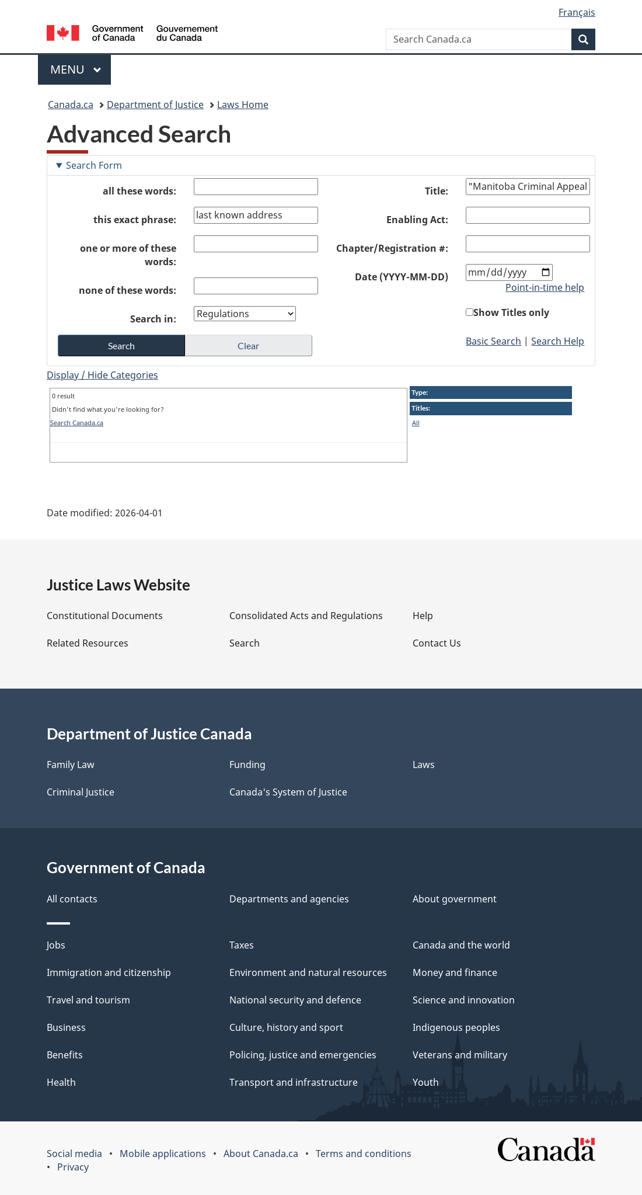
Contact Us (437, 643)
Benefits (65, 1054)
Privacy (73, 1167)
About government (455, 898)
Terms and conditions (363, 1153)
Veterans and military (460, 1054)
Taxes (241, 945)
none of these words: (127, 290)
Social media (74, 1153)
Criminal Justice (80, 792)
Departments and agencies (289, 898)
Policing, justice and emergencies (302, 1054)
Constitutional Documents (105, 615)
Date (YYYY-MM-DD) (401, 276)
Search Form (94, 165)
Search (244, 643)
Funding (247, 764)
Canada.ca (70, 104)
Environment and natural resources (308, 972)
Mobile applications (163, 1153)
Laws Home (242, 104)
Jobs (56, 945)
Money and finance (455, 972)
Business (66, 1027)
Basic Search (493, 341)
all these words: (139, 191)
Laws (424, 764)
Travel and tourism (88, 999)
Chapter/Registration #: (392, 248)
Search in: (153, 318)
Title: (436, 191)
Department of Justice (155, 104)
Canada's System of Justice (288, 792)
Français (577, 12)
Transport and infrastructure (293, 1082)
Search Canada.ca (76, 422)
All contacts (72, 898)
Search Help (557, 341)
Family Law (71, 764)
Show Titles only (511, 312)
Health (61, 1082)
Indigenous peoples (456, 1027)
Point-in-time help (544, 287)
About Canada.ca (261, 1153)
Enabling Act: (417, 219)
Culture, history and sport (286, 1027)
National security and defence (295, 999)
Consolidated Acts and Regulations (306, 615)
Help (423, 615)
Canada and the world (461, 945)
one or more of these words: (128, 255)
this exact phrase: (134, 219)
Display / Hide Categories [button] (102, 375)
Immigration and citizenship (109, 972)
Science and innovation (464, 999)
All (416, 422)
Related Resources (87, 643)
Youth (426, 1082)
